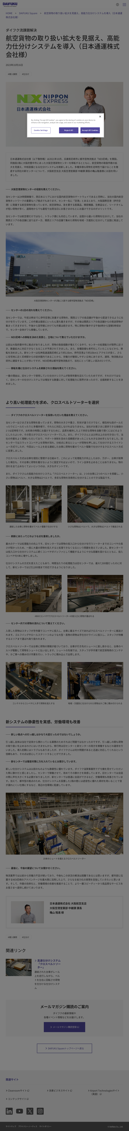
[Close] (100, 116)
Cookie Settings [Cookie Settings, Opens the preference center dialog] (41, 130)
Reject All (68, 130)
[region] (65, 125)
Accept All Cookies (90, 130)
